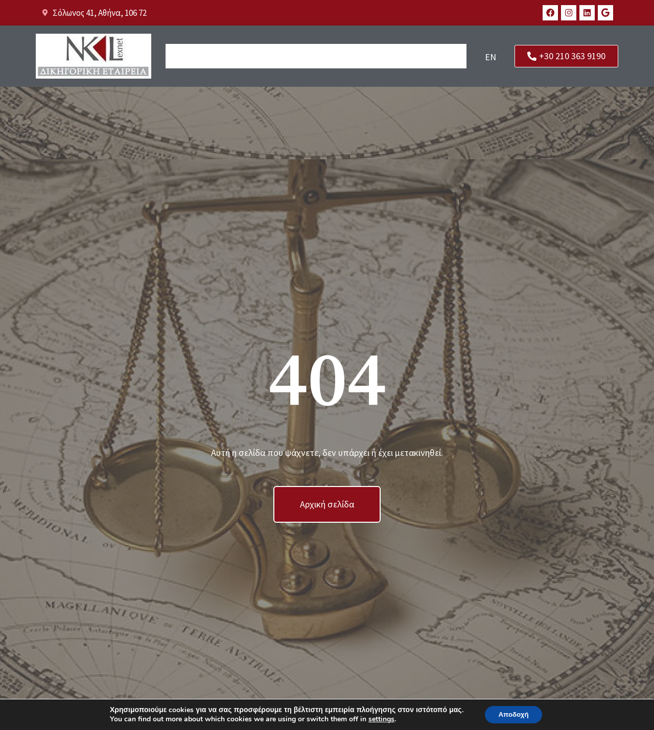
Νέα (399, 57)
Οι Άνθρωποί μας (236, 57)
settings (379, 718)
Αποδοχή (513, 714)
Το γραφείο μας (307, 57)
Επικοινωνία (438, 57)
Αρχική (182, 57)
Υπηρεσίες (365, 57)
